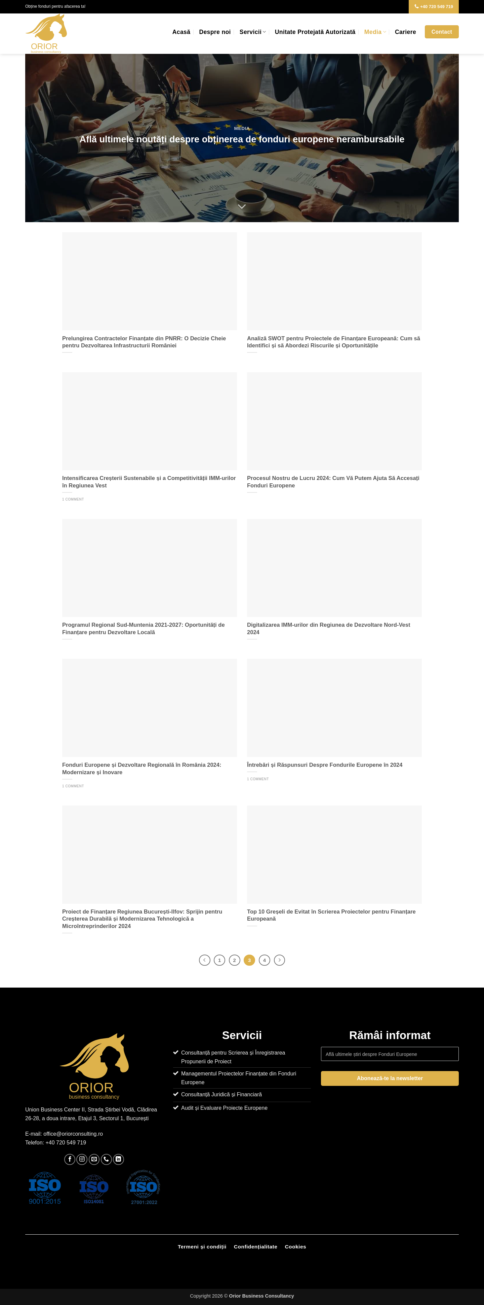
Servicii (253, 32)
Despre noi (215, 32)
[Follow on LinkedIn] (118, 1159)
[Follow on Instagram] (81, 1159)
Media (375, 32)
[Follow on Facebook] (69, 1159)
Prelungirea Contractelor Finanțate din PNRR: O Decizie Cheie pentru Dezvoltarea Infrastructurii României (144, 342)
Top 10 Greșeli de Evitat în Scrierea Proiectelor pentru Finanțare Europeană (331, 915)
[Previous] (204, 960)
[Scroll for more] (242, 206)
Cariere (405, 32)
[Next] (279, 960)
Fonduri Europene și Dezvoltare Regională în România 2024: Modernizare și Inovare (141, 769)
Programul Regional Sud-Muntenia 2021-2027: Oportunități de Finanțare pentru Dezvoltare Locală (143, 629)
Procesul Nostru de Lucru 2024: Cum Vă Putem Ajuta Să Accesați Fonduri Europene (333, 482)
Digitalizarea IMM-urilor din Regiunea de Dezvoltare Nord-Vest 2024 (328, 629)
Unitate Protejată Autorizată (315, 32)
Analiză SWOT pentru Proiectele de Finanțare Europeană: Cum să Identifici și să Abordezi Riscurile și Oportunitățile (333, 342)
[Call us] (106, 1159)
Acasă (181, 32)
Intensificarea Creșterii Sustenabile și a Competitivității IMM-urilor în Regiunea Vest (149, 482)
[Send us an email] (94, 1159)
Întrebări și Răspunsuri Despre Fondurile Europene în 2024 (325, 765)
